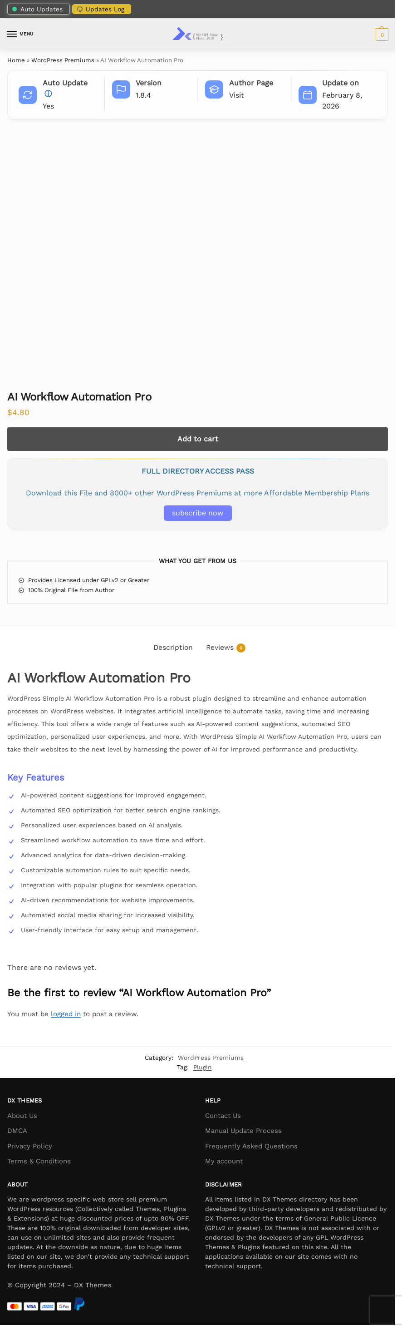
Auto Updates (37, 9)
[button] (380, 34)
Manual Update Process (243, 1131)
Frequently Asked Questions (251, 1146)
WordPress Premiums (62, 60)
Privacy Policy (29, 1146)
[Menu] (20, 34)
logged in (66, 1014)
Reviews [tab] (225, 648)
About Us (22, 1116)
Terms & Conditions (39, 1161)
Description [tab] (173, 647)
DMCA (17, 1131)
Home (16, 60)
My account (224, 1161)
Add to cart (197, 439)
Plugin (202, 1067)
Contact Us (223, 1116)
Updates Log (99, 8)
